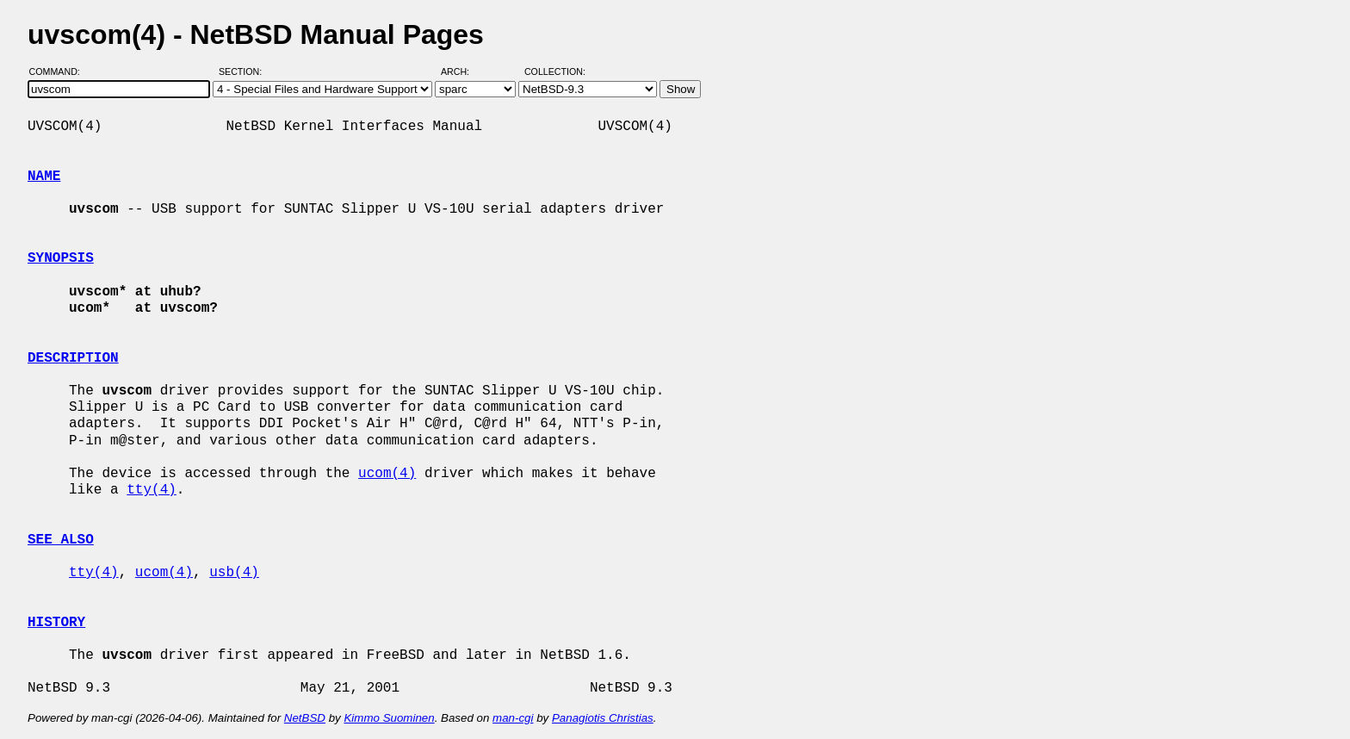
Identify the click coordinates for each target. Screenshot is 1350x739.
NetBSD (304, 717)
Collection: (554, 71)
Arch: (463, 71)
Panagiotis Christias (602, 717)
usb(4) (234, 572)
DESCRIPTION (73, 358)
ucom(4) (387, 473)
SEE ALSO (61, 540)
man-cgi (512, 717)
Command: (59, 71)
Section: (244, 71)
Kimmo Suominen (389, 717)
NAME (44, 176)
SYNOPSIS (61, 258)
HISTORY (56, 622)
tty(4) (151, 490)
